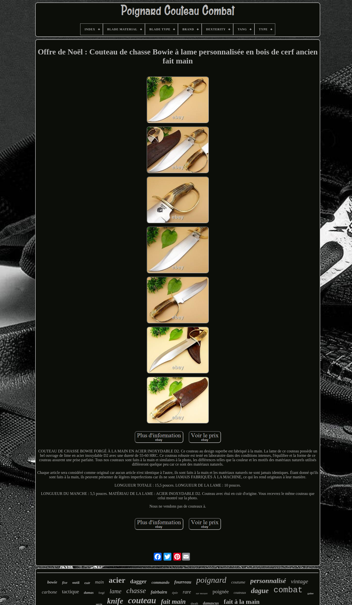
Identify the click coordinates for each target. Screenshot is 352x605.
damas (89, 593)
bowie (52, 582)
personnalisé (268, 580)
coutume (238, 582)
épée (175, 593)
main (99, 582)
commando (160, 582)
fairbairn (159, 592)
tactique (70, 591)
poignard (211, 579)
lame (115, 591)
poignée (220, 592)
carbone (49, 592)
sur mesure (202, 593)
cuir (87, 583)
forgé (102, 593)
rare (187, 592)
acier (117, 580)
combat (288, 590)
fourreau (182, 581)
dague (260, 591)
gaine (311, 593)
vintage (299, 581)
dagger (138, 581)
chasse (136, 590)
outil (75, 582)
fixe (64, 582)
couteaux (240, 593)
